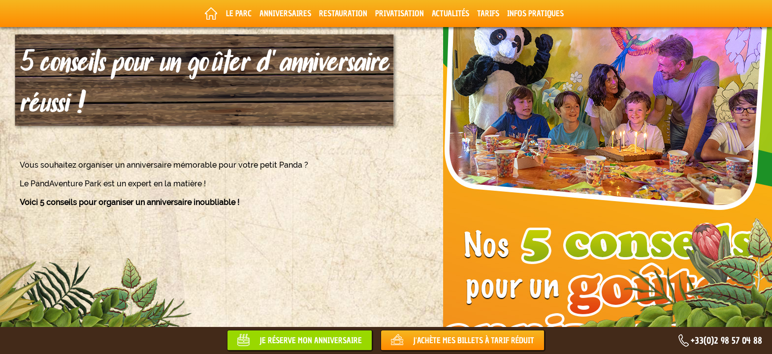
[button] (15, 343)
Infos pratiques (535, 13)
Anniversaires (285, 13)
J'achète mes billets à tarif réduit (473, 340)
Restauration (343, 13)
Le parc (239, 13)
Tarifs (488, 13)
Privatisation (399, 13)
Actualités (450, 13)
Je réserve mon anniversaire (310, 340)
